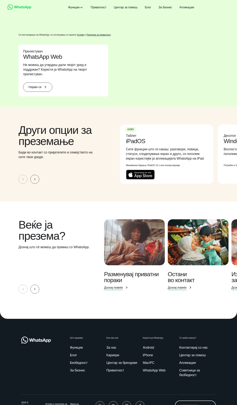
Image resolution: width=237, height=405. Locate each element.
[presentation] (169, 154)
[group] (118, 154)
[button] (34, 179)
